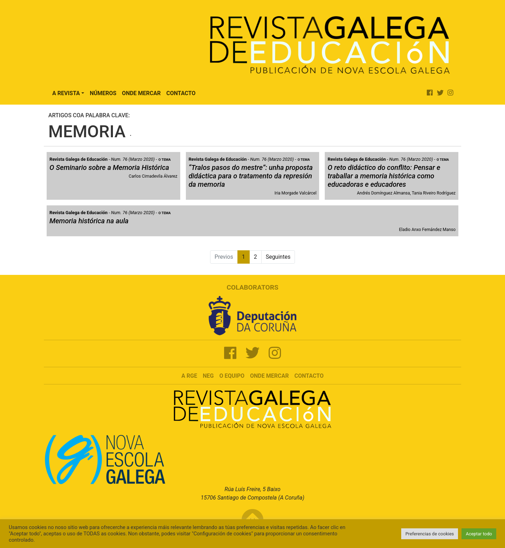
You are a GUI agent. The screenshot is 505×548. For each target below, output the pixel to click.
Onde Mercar (141, 93)
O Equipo (231, 375)
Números (103, 93)
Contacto (180, 93)
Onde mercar (269, 375)
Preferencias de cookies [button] (429, 533)
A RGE (189, 375)
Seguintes (278, 256)
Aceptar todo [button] (479, 533)
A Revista (66, 93)
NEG (208, 375)
